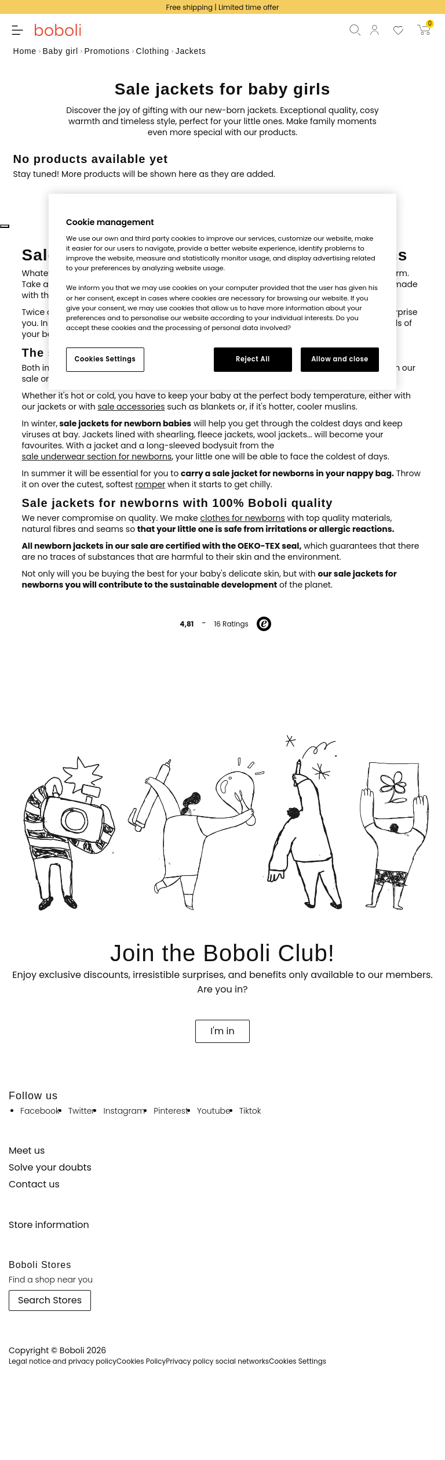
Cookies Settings (105, 359)
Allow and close (340, 359)
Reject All (253, 359)
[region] (222, 292)
